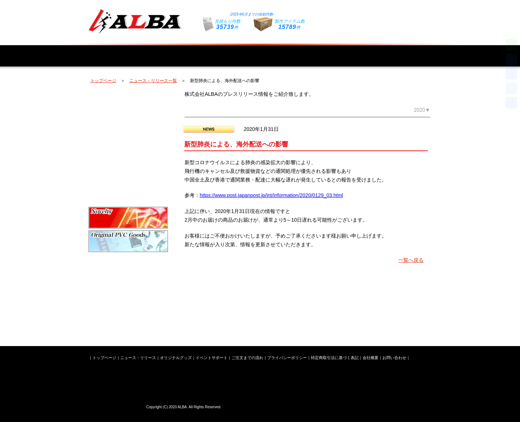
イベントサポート (289, 51)
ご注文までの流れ (352, 51)
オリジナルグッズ (227, 51)
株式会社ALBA (115, 405)
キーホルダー (128, 171)
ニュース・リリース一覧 (153, 80)
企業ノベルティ (128, 218)
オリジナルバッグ (128, 124)
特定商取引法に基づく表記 (335, 357)
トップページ (112, 51)
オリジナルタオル (128, 147)
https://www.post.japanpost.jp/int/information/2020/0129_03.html (271, 195)
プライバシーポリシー (287, 357)
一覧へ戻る (411, 260)
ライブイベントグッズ (128, 288)
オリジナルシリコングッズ (128, 265)
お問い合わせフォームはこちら (377, 15)
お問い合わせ (394, 357)
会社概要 (407, 51)
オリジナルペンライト (128, 100)
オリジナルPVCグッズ (128, 241)
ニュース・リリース (167, 51)
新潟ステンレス (128, 312)
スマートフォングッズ (128, 194)
